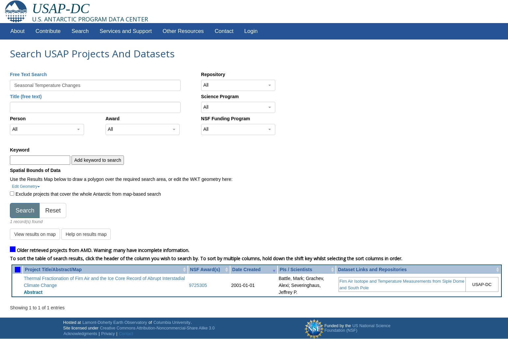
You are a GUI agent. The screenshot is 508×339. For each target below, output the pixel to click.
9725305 (198, 285)
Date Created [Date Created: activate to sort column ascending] (246, 269)
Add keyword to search (97, 160)
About (18, 31)
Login (250, 31)
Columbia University (172, 322)
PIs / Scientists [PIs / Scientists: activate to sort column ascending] (296, 269)
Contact (224, 31)
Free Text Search (28, 74)
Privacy (108, 333)
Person (17, 118)
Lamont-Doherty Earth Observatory (114, 322)
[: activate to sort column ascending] (17, 269)
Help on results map (86, 234)
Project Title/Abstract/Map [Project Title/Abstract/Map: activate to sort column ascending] (53, 269)
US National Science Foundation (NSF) (357, 328)
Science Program (220, 96)
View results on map (35, 234)
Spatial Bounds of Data (35, 170)
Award (112, 118)
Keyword (19, 150)
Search (80, 31)
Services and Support (126, 31)
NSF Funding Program (225, 118)
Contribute (48, 31)
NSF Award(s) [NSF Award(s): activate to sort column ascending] (205, 269)
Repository (213, 74)
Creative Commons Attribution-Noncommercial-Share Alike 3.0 (157, 328)
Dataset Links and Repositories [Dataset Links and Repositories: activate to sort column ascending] (372, 269)
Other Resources (183, 31)
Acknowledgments (80, 333)
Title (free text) (26, 96)
